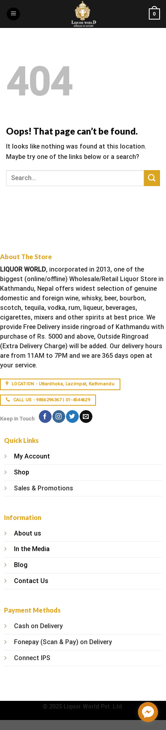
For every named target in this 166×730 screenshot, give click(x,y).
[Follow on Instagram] (58, 416)
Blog (21, 565)
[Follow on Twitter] (72, 416)
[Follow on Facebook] (45, 416)
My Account (32, 456)
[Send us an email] (86, 416)
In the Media (32, 549)
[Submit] (152, 178)
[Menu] (13, 14)
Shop (21, 472)
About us (27, 533)
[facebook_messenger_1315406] (148, 712)
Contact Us (31, 581)
